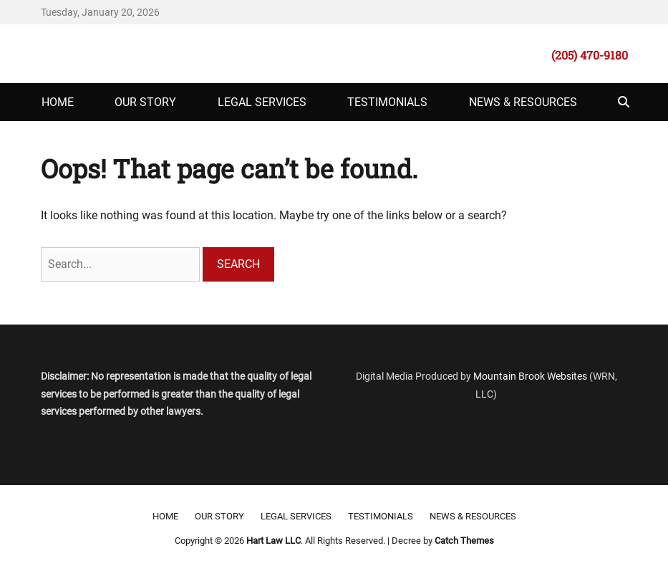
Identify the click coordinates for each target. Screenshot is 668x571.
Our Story (145, 102)
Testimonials (387, 102)
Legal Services (262, 102)
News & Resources (523, 102)
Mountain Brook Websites (530, 376)
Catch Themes (464, 540)
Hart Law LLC (273, 540)
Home (58, 102)
